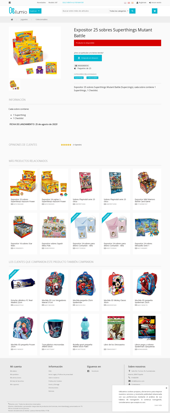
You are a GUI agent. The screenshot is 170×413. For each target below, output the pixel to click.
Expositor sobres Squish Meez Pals (52, 244)
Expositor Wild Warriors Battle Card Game (145, 200)
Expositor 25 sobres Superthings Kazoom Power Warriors (23, 201)
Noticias (51, 391)
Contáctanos (135, 384)
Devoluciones (53, 388)
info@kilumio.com (137, 381)
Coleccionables (42, 19)
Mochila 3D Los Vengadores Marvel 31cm (54, 301)
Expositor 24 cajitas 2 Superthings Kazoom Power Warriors (54, 201)
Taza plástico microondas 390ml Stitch (53, 345)
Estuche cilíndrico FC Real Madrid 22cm (21, 301)
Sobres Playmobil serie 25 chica (84, 200)
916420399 (134, 378)
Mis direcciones (15, 378)
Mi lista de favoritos (17, 381)
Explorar (33, 11)
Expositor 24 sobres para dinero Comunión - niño (84, 244)
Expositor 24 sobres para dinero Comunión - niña (115, 244)
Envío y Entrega (54, 384)
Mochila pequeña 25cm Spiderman (83, 301)
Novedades (41, 2)
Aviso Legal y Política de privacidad (61, 374)
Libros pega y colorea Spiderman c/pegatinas (145, 345)
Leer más (158, 405)
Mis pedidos (14, 374)
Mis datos (13, 371)
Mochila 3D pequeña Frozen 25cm (23, 345)
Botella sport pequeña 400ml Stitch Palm (82, 345)
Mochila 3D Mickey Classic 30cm (115, 301)
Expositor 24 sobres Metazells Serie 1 (143, 244)
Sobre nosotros (54, 378)
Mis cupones (14, 384)
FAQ (50, 371)
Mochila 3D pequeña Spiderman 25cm (144, 301)
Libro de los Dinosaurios (114, 344)
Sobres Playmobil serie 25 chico (115, 200)
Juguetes (24, 19)
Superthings (79, 77)
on (62, 145)
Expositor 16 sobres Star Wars (21, 244)
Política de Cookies (55, 381)
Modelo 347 (53, 2)
